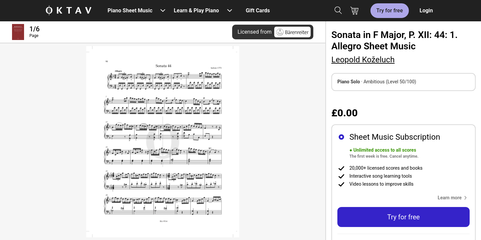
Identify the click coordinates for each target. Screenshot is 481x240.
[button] (454, 198)
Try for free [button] (403, 217)
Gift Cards (258, 10)
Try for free (389, 10)
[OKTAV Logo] (68, 11)
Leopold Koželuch (362, 59)
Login (426, 10)
